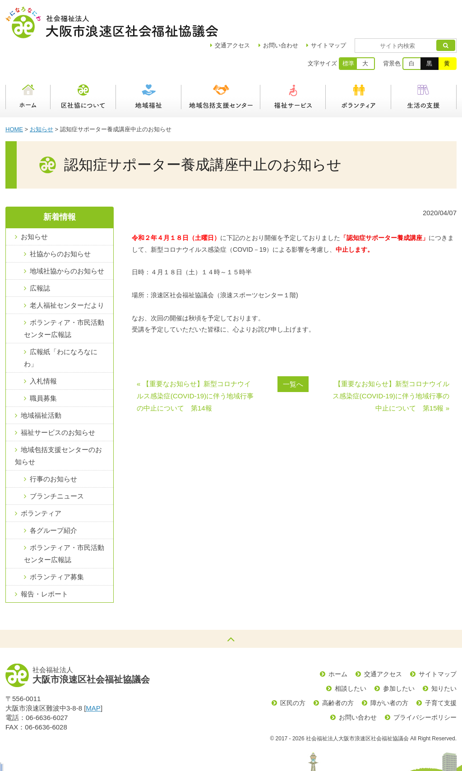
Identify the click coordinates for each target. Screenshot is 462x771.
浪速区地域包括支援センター (220, 65)
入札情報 (43, 349)
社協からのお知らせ (60, 222)
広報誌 (40, 256)
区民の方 (292, 671)
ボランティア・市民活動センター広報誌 (64, 297)
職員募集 (43, 366)
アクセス (258, 14)
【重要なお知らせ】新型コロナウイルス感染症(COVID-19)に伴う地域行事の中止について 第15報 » (391, 364)
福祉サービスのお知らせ (58, 401)
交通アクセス (383, 642)
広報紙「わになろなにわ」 (60, 326)
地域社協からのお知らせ (67, 239)
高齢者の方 (338, 671)
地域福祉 (148, 65)
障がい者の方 (389, 671)
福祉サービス (293, 65)
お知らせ (41, 97)
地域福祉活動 (41, 384)
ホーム (28, 65)
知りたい (444, 656)
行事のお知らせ (53, 447)
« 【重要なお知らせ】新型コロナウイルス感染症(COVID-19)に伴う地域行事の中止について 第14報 (195, 364)
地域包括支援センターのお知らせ (58, 424)
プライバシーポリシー (425, 685)
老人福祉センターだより (67, 273)
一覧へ (293, 352)
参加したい (399, 656)
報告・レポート (44, 562)
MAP (93, 676)
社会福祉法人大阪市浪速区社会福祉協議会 (111, 22)
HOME (14, 97)
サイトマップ (354, 14)
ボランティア (358, 65)
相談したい (350, 656)
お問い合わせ (306, 14)
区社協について (83, 65)
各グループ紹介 (53, 499)
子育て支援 (441, 671)
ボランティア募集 (57, 545)
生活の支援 (424, 65)
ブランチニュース (57, 464)
